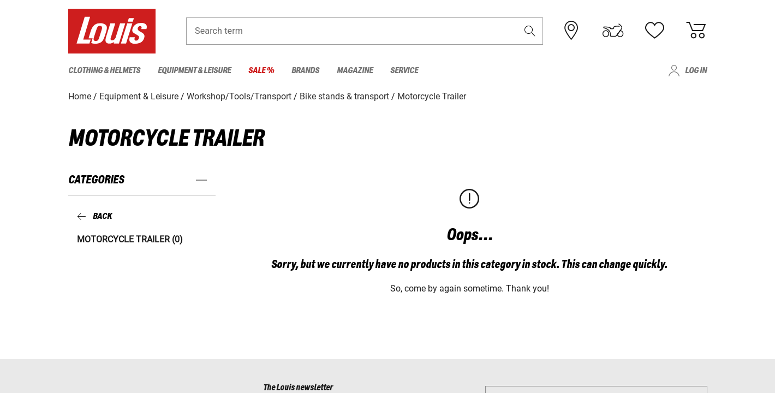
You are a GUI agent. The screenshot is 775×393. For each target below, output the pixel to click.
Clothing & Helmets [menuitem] (104, 70)
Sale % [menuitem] (261, 70)
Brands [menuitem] (305, 70)
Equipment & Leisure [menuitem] (194, 70)
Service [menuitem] (404, 70)
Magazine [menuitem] (355, 70)
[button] (529, 30)
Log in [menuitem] (696, 70)
